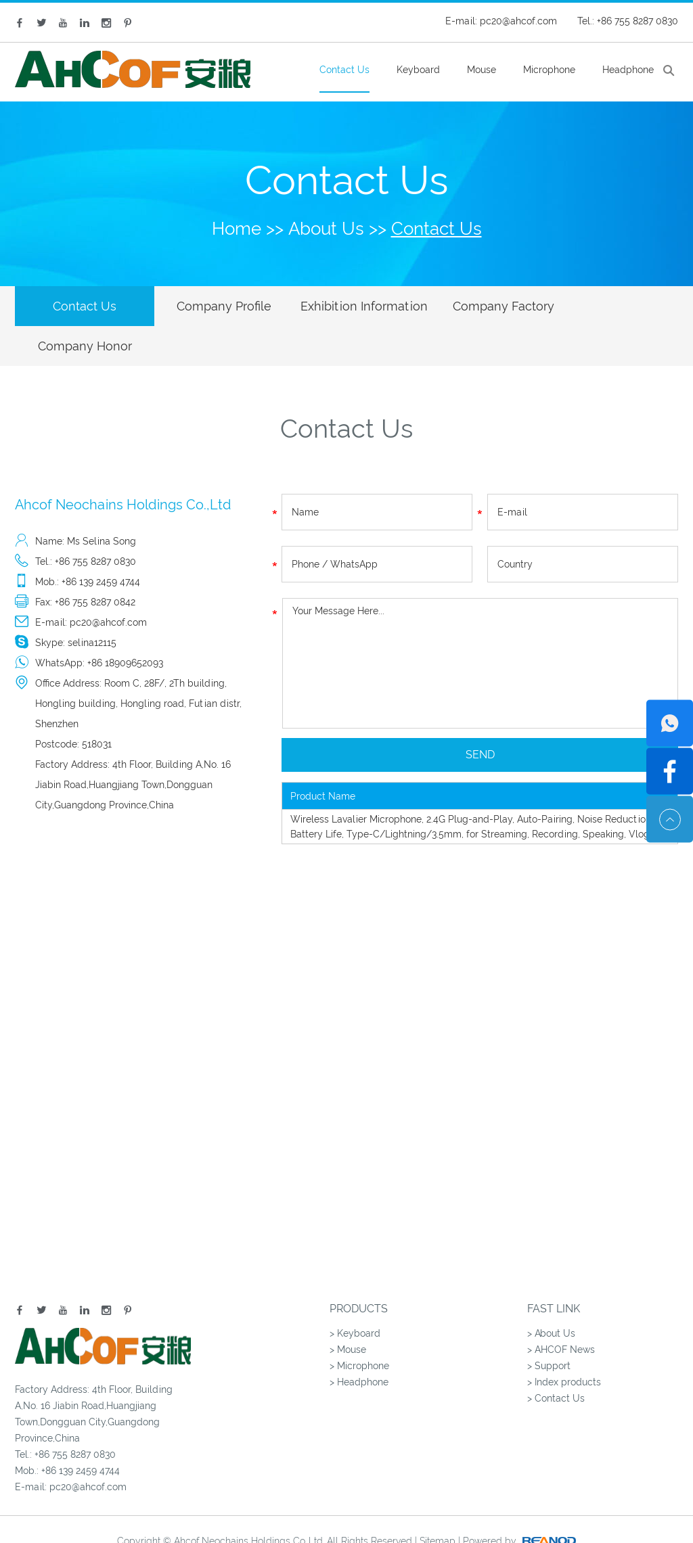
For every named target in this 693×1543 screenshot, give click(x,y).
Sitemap (437, 1501)
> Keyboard (355, 1294)
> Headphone (359, 1342)
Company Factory (477, 306)
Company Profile (213, 306)
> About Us (551, 1294)
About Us (326, 228)
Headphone (628, 69)
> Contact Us (556, 1359)
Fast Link (553, 1269)
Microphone (549, 69)
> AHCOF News (561, 1310)
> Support (549, 1326)
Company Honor (609, 306)
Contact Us (344, 69)
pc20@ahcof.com (518, 21)
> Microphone (359, 1326)
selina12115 (92, 603)
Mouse (481, 69)
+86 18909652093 (125, 623)
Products (359, 1269)
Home (236, 228)
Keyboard (418, 69)
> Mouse (348, 1310)
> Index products (564, 1342)
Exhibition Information (345, 306)
